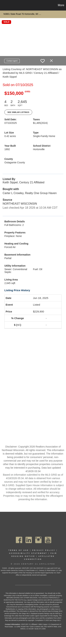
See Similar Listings (18, 112)
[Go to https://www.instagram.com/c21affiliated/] (38, 539)
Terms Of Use (18, 550)
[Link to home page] (3, 5)
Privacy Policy (43, 550)
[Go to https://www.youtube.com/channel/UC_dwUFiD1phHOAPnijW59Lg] (48, 539)
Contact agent (12, 61)
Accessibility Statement (28, 553)
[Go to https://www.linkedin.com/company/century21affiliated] (28, 539)
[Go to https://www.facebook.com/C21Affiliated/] (19, 539)
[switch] (42, 61)
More (61, 5)
